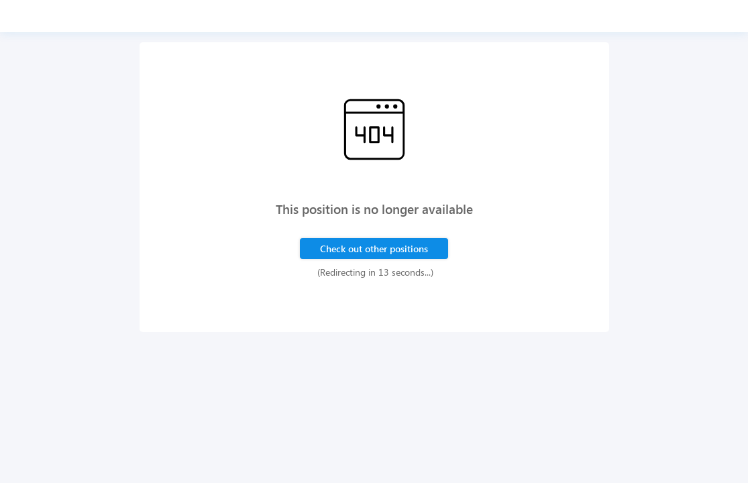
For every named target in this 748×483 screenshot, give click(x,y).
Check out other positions (374, 248)
